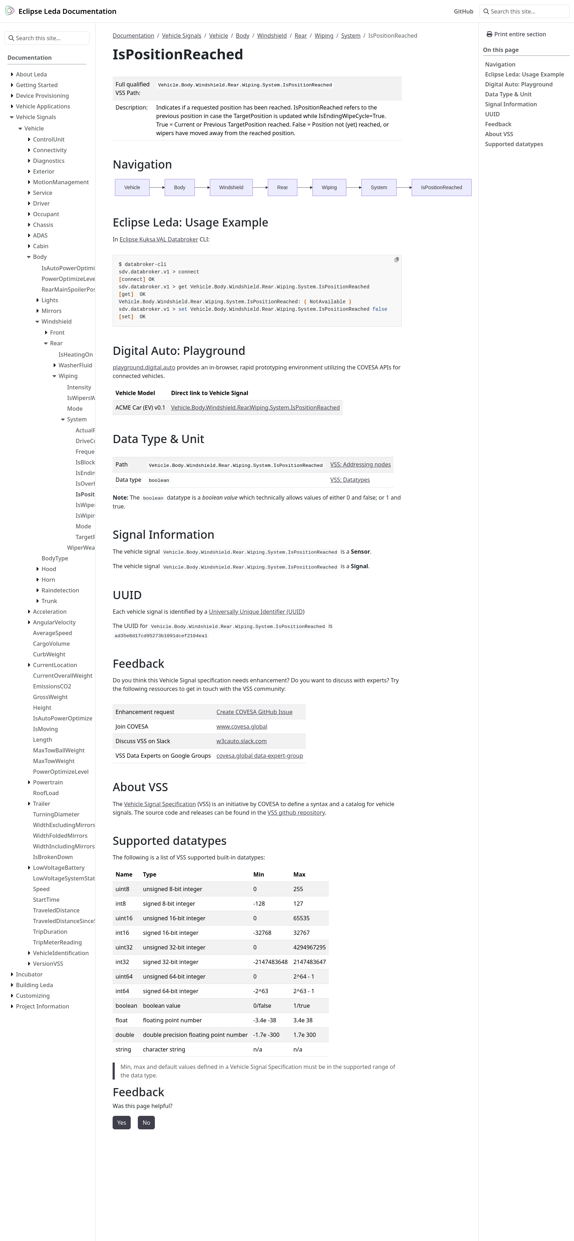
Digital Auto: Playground (519, 84)
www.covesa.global (242, 726)
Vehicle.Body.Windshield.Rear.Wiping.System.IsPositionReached (255, 407)
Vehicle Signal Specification (160, 804)
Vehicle (218, 35)
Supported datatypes (514, 144)
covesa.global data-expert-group (260, 756)
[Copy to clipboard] (396, 259)
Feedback (498, 124)
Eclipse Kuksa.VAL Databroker (159, 239)
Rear (301, 35)
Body (242, 35)
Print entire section (516, 34)
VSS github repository (296, 812)
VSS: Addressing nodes (360, 464)
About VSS (499, 134)
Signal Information (511, 104)
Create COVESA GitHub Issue (255, 712)
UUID (492, 114)
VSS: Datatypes (350, 480)
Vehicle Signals (181, 35)
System (351, 35)
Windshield (272, 35)
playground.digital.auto (144, 367)
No (146, 1123)
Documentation (133, 35)
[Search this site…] (524, 11)
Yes (121, 1123)
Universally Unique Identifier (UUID (256, 612)
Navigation (500, 64)
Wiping (324, 35)
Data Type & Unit (508, 94)
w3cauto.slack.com (242, 741)
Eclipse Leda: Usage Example (524, 74)
